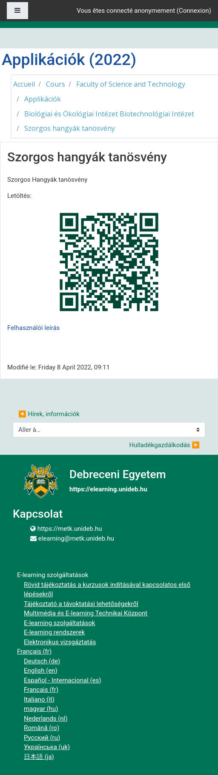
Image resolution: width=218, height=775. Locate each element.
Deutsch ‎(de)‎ (42, 661)
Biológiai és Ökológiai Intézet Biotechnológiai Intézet (109, 113)
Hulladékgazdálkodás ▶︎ (164, 445)
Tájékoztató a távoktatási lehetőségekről (81, 604)
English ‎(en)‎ (40, 670)
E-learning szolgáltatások (59, 623)
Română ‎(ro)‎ (41, 728)
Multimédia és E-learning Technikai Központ (85, 613)
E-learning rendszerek (54, 632)
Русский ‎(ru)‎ (42, 737)
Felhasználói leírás (33, 328)
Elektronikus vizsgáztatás (60, 642)
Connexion (194, 10)
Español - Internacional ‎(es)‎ (62, 680)
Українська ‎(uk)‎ (47, 747)
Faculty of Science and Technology (130, 84)
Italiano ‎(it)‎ (39, 699)
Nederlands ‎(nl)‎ (45, 718)
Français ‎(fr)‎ (34, 651)
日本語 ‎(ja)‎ (39, 757)
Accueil (24, 84)
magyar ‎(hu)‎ (41, 709)
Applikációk (42, 99)
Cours (55, 84)
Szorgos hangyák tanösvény (69, 128)
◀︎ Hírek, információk (49, 414)
